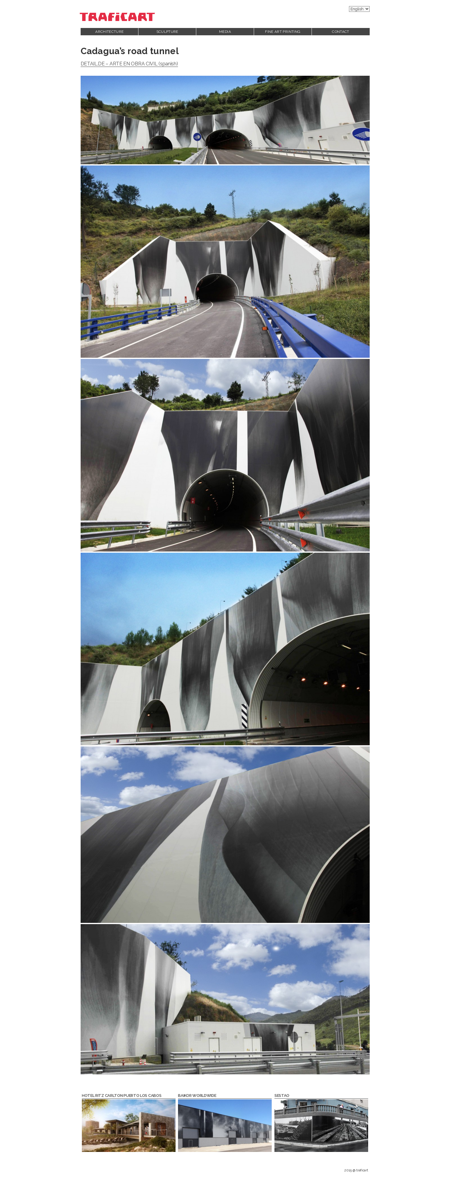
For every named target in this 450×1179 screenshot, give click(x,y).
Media (225, 32)
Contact (340, 32)
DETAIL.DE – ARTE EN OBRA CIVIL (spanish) (129, 64)
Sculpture (167, 32)
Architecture (109, 32)
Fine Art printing (282, 32)
